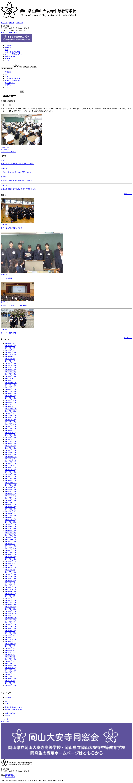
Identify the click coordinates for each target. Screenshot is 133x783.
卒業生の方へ (10, 56)
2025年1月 (10, 376)
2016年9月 (10, 594)
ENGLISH (19, 23)
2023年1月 (10, 428)
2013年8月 (10, 674)
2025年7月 (10, 363)
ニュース (4, 23)
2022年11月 (10, 433)
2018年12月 (10, 535)
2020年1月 (10, 507)
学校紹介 (8, 45)
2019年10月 (11, 513)
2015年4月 (10, 631)
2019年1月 (10, 533)
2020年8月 (10, 491)
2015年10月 (11, 618)
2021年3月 (10, 476)
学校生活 (8, 47)
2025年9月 (10, 359)
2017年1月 (10, 585)
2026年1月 (10, 350)
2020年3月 (10, 502)
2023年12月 (11, 404)
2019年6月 (10, 522)
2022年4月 (10, 448)
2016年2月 (10, 609)
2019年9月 (10, 515)
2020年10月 (11, 487)
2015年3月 (10, 633)
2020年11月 (10, 485)
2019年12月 (11, 509)
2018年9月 (10, 541)
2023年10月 (11, 409)
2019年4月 (10, 526)
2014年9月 (10, 646)
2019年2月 (10, 531)
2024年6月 (10, 391)
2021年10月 (11, 461)
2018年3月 (10, 554)
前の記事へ (6, 147)
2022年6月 (10, 444)
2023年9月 (10, 411)
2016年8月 (10, 596)
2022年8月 (10, 439)
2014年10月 (10, 644)
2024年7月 (10, 389)
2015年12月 (11, 613)
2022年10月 (10, 435)
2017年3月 (10, 581)
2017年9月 (10, 568)
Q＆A (7, 61)
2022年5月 (10, 446)
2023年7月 (10, 415)
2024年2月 (10, 400)
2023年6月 (10, 417)
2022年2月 (10, 452)
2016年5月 (10, 602)
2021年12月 (11, 457)
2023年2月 (10, 426)
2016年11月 (10, 589)
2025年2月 (10, 374)
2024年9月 (10, 385)
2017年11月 (10, 563)
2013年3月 (10, 685)
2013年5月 (10, 681)
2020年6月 (10, 496)
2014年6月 (10, 652)
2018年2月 (10, 557)
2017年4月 (10, 578)
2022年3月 (10, 450)
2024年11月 (10, 380)
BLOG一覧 (128, 338)
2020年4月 (10, 500)
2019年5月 (10, 524)
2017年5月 (10, 576)
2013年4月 (10, 683)
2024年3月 (10, 398)
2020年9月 (10, 489)
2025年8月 (10, 361)
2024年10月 (11, 383)
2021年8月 (10, 465)
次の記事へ (5, 149)
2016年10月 (10, 591)
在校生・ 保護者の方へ (13, 54)
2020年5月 (10, 498)
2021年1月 (10, 481)
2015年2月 (10, 635)
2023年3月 (10, 424)
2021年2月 (10, 478)
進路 (6, 50)
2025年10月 (11, 357)
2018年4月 (10, 552)
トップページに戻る (8, 152)
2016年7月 (10, 598)
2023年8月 (10, 413)
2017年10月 (11, 565)
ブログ (11, 23)
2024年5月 (10, 394)
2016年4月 (10, 605)
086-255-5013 (10, 775)
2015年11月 (10, 615)
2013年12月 (10, 665)
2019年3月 (10, 528)
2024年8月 (10, 387)
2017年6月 (10, 574)
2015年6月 (10, 626)
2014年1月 (10, 663)
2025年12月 (10, 352)
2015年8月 (10, 622)
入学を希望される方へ (13, 52)
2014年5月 (10, 655)
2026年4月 (10, 343)
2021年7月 (10, 467)
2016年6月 (10, 600)
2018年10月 (11, 539)
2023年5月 (10, 420)
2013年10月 (10, 670)
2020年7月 (10, 494)
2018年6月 (10, 548)
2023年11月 (10, 407)
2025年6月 (10, 365)
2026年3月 (10, 346)
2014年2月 (10, 661)
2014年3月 (10, 659)
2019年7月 (10, 520)
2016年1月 (10, 611)
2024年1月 (10, 402)
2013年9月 (10, 672)
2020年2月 (10, 504)
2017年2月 (10, 583)
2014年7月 (10, 650)
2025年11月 (10, 354)
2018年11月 (10, 537)
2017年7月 (10, 572)
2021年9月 (10, 463)
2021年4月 (10, 474)
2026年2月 (10, 348)
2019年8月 (10, 518)
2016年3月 (10, 607)
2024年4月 (10, 396)
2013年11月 (10, 668)
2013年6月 (10, 679)
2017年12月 (11, 561)
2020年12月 (11, 483)
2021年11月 (10, 459)
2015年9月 (10, 620)
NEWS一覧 (128, 194)
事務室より (9, 58)
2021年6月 (10, 470)
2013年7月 (10, 676)
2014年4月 (10, 657)
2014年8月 (10, 648)
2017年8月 (10, 570)
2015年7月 (10, 624)
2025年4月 (10, 370)
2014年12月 (10, 639)
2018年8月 (10, 544)
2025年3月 (10, 372)
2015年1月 (10, 637)
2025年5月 (10, 367)
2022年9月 (10, 437)
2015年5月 (10, 628)
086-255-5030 (10, 777)
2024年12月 (11, 378)
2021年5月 (10, 472)
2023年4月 (10, 422)
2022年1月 (10, 454)
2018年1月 (10, 559)
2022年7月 (10, 441)
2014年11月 (10, 642)
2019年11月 (10, 511)
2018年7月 (10, 546)
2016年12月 (10, 587)
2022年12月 (11, 430)
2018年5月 (10, 550)
